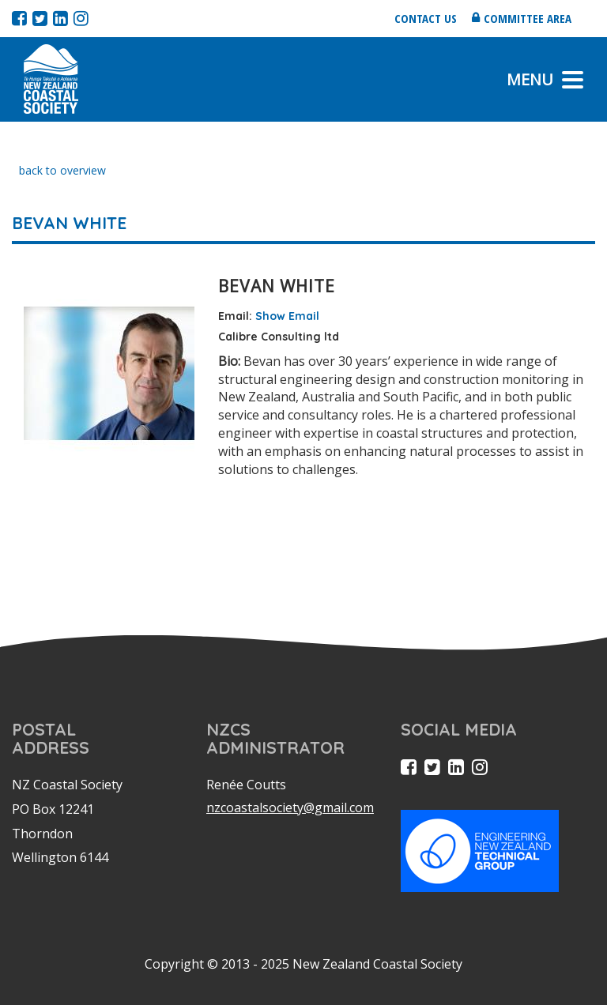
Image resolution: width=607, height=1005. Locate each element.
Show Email (287, 316)
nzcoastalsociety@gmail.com (290, 807)
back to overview (62, 170)
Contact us (425, 18)
